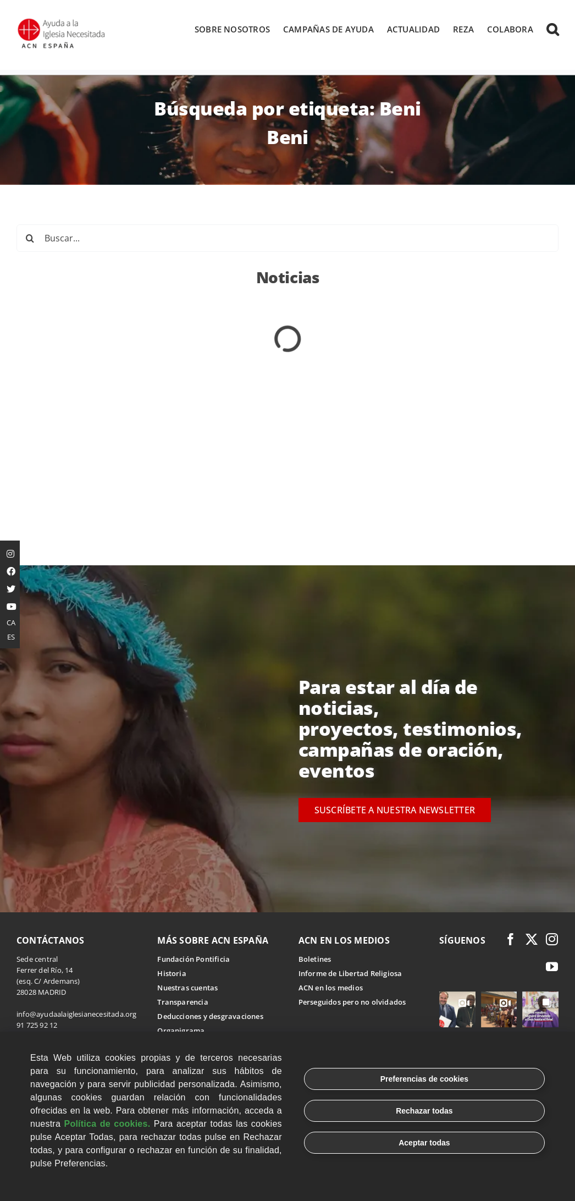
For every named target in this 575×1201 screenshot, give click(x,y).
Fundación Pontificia (193, 960)
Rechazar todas (424, 1110)
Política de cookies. (107, 1123)
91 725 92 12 (36, 1026)
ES (11, 637)
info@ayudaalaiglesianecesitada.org (76, 1015)
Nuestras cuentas (187, 988)
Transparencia (182, 1002)
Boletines (314, 960)
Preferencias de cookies (424, 1079)
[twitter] (532, 940)
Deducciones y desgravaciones (210, 1017)
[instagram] (552, 940)
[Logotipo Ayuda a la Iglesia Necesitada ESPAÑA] (62, 22)
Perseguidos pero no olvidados (352, 1002)
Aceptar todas (424, 1142)
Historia (171, 974)
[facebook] (511, 940)
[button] (552, 29)
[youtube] (552, 967)
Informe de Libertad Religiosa (350, 974)
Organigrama (180, 1031)
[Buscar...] (287, 238)
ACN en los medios (330, 988)
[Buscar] (30, 238)
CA (11, 622)
